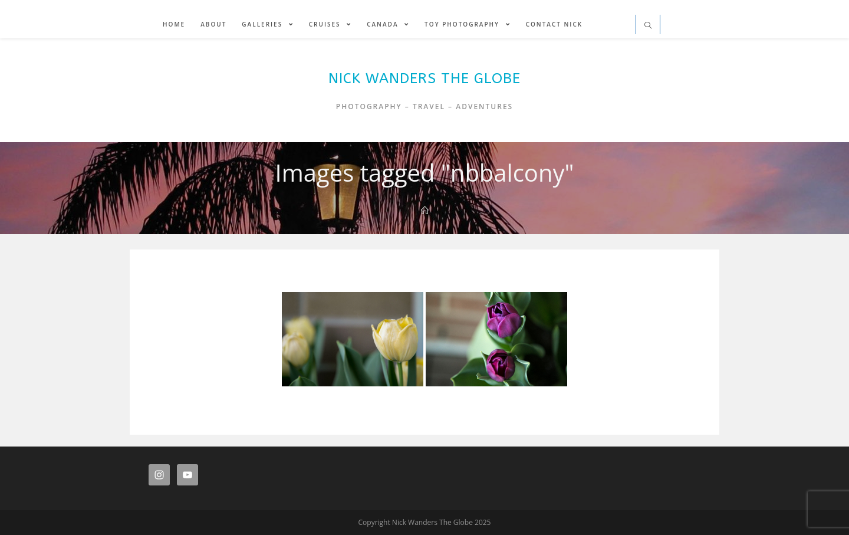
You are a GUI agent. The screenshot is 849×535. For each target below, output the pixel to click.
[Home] (425, 210)
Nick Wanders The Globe (424, 78)
